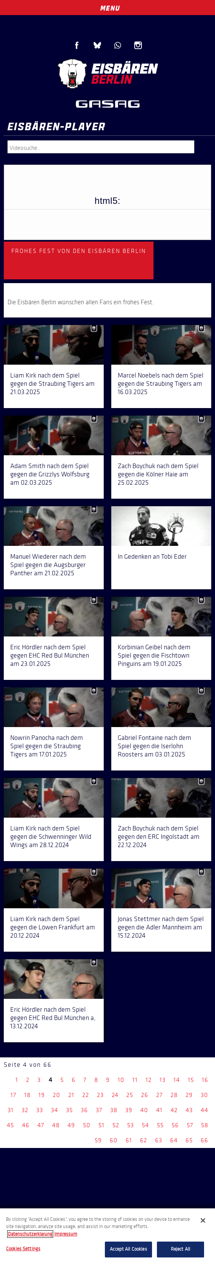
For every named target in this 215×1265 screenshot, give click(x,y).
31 (11, 1110)
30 (204, 1095)
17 (13, 1095)
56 (175, 1125)
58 (204, 1125)
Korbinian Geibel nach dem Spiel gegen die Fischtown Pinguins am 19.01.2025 (154, 655)
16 (205, 1080)
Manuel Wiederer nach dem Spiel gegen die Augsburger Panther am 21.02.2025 (48, 564)
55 (160, 1125)
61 (129, 1140)
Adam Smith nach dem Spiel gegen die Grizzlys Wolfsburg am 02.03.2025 (49, 474)
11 (135, 1080)
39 (128, 1110)
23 (100, 1095)
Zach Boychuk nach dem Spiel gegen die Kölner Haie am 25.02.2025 (158, 474)
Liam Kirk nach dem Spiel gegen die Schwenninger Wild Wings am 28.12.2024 (50, 836)
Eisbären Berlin (107, 74)
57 (190, 1125)
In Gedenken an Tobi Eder (152, 556)
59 (98, 1140)
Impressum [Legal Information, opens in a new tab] (65, 1234)
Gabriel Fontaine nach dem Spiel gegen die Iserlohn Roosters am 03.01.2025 (154, 745)
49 (71, 1125)
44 (204, 1110)
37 (99, 1110)
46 (25, 1125)
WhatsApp (117, 45)
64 (174, 1140)
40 (144, 1110)
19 (41, 1095)
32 (25, 1110)
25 (129, 1095)
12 (149, 1080)
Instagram (138, 45)
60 (114, 1140)
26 (144, 1095)
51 (101, 1125)
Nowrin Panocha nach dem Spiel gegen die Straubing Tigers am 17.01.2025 (46, 745)
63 (158, 1140)
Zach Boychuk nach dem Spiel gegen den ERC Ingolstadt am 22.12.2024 (159, 836)
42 (174, 1110)
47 (40, 1125)
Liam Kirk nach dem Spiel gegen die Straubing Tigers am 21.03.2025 (52, 383)
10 (121, 1080)
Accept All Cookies (128, 1249)
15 (191, 1080)
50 (87, 1125)
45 (10, 1125)
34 (54, 1110)
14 (177, 1080)
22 (85, 1095)
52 (115, 1125)
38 (113, 1110)
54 (145, 1125)
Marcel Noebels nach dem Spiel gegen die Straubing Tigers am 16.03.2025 (160, 383)
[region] (107, 1236)
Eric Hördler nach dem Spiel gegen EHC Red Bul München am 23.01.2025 (49, 655)
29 (189, 1095)
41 (159, 1110)
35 (69, 1110)
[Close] (203, 1220)
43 (189, 1110)
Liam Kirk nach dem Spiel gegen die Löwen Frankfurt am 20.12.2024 (52, 927)
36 (84, 1110)
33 (39, 1110)
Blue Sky (97, 45)
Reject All (180, 1249)
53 (130, 1125)
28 (174, 1095)
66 (204, 1140)
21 (71, 1095)
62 (143, 1140)
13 (163, 1080)
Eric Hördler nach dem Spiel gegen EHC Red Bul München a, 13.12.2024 (52, 1017)
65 (189, 1140)
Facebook (77, 45)
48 (56, 1125)
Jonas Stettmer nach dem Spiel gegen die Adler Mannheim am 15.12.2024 (161, 927)
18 (27, 1095)
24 (115, 1095)
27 (159, 1095)
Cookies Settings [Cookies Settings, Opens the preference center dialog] (23, 1249)
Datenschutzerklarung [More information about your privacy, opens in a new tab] (30, 1234)
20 (56, 1095)
